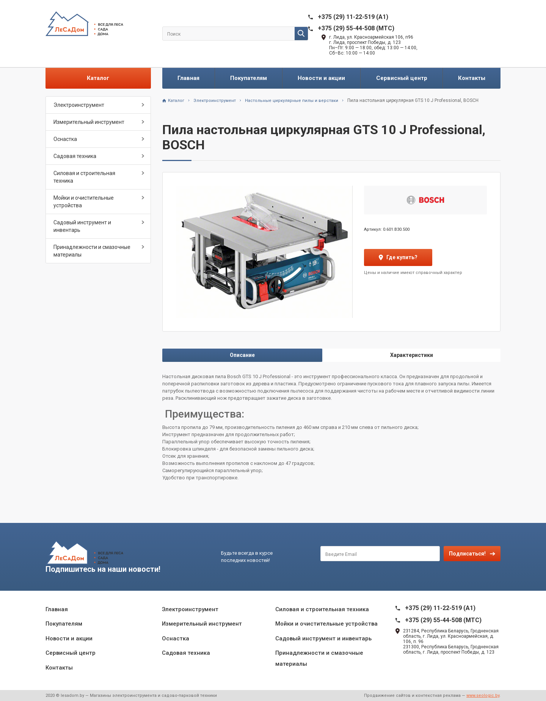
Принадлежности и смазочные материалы (91, 251)
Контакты (471, 78)
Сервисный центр (401, 78)
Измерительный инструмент (88, 122)
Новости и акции (321, 78)
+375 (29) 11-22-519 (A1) (353, 16)
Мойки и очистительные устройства (83, 201)
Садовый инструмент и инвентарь (82, 226)
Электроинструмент (78, 105)
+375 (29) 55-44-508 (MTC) (356, 28)
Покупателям (248, 78)
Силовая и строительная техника (84, 177)
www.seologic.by (482, 695)
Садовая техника (74, 156)
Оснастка (65, 139)
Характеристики (411, 355)
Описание (242, 355)
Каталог (98, 78)
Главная (188, 78)
